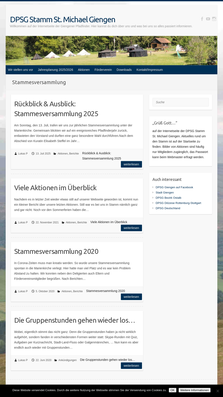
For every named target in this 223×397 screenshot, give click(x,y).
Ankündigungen (67, 360)
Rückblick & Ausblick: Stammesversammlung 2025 (56, 108)
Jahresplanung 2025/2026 (55, 69)
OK (173, 390)
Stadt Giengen (165, 192)
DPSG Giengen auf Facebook (174, 187)
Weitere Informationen (194, 390)
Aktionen (84, 69)
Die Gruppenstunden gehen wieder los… (74, 320)
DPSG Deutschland (168, 208)
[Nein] (217, 391)
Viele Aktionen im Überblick (55, 188)
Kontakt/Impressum (150, 69)
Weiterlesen (131, 164)
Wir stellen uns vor (20, 69)
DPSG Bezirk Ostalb (168, 197)
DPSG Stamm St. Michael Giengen (62, 19)
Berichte (74, 153)
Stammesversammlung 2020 (56, 251)
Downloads (124, 69)
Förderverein (103, 69)
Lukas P (23, 153)
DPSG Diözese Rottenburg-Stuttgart (178, 203)
